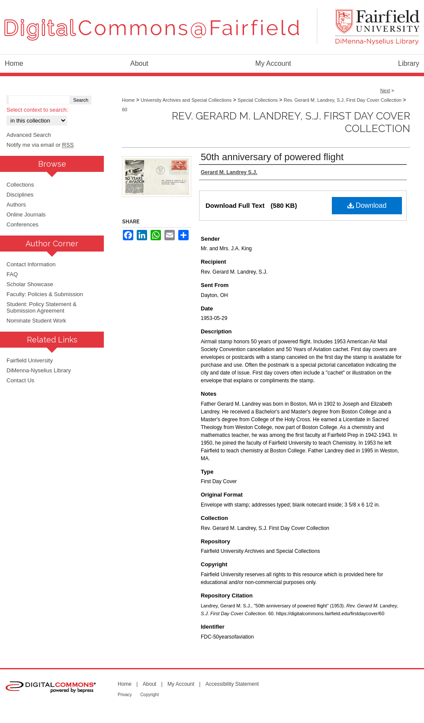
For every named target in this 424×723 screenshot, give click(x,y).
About (149, 684)
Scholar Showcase (29, 284)
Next (385, 90)
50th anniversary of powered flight (272, 157)
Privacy (125, 694)
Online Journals (25, 214)
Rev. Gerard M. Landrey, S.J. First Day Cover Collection (343, 100)
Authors (16, 204)
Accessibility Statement (232, 684)
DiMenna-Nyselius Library (38, 370)
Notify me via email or (40, 145)
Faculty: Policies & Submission (44, 294)
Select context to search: (37, 110)
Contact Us (20, 380)
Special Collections (258, 100)
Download (367, 205)
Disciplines (19, 194)
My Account (180, 684)
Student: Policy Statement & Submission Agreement (41, 307)
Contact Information (30, 264)
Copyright (149, 694)
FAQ (12, 274)
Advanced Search (28, 135)
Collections (20, 184)
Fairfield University (29, 360)
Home (128, 100)
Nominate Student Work (36, 320)
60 (124, 109)
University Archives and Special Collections (186, 100)
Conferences (22, 224)
